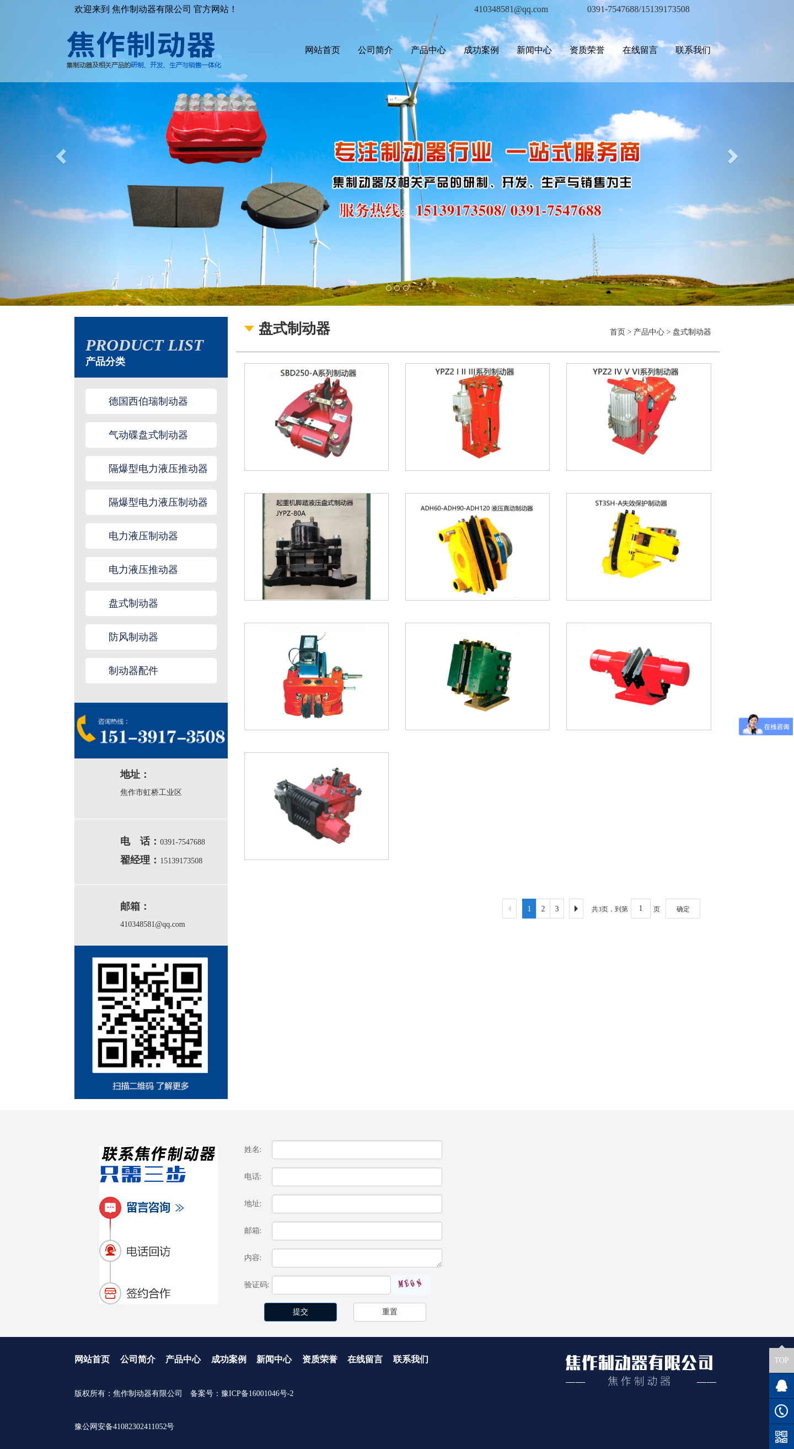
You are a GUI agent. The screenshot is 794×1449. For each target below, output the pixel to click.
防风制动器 (133, 637)
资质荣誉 (587, 50)
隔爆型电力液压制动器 (158, 502)
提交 (300, 1312)
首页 (617, 332)
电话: (253, 1176)
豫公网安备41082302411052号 (124, 1427)
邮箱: (253, 1231)
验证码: (257, 1285)
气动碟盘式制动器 (148, 434)
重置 (390, 1312)
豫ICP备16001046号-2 (257, 1393)
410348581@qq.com (152, 924)
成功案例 (481, 50)
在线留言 (640, 50)
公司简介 (375, 50)
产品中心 (428, 50)
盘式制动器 (133, 603)
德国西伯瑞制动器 (148, 401)
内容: (253, 1258)
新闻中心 (534, 50)
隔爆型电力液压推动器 (158, 468)
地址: (253, 1203)
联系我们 (693, 50)
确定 (683, 909)
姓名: (253, 1149)
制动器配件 (133, 670)
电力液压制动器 (143, 536)
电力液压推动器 (143, 569)
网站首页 (322, 50)
